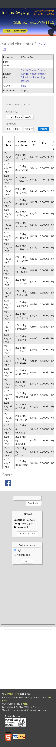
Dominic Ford (12, 694)
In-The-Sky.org (15, 12)
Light (18, 550)
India (23, 85)
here (25, 704)
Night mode (22, 554)
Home (7, 31)
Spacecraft (20, 31)
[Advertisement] (28, 596)
